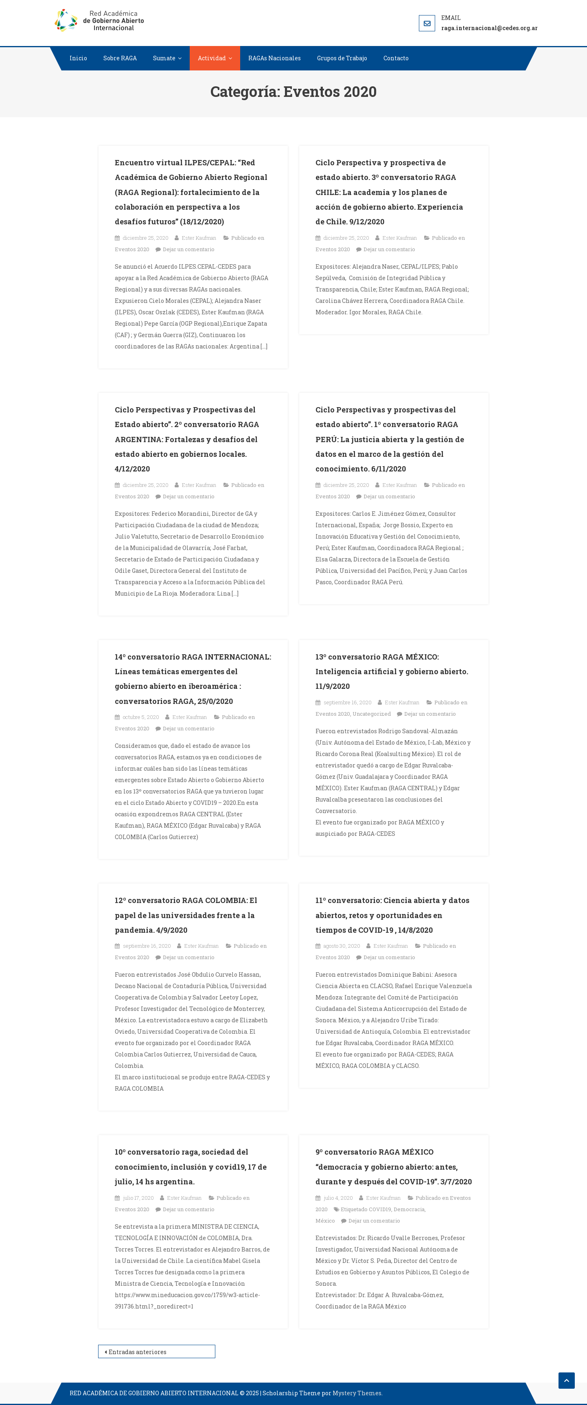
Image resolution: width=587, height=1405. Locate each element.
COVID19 (380, 1209)
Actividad (212, 58)
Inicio (78, 58)
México (325, 1220)
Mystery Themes (357, 1393)
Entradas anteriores (137, 1352)
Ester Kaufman (199, 237)
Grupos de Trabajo (342, 58)
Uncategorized (372, 713)
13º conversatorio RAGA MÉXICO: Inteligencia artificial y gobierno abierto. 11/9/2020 (391, 671)
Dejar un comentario (189, 249)
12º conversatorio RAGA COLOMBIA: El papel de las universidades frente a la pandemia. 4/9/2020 (186, 915)
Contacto (396, 58)
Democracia (409, 1209)
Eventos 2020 (132, 249)
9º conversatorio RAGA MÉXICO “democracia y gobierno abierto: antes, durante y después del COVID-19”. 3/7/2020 (393, 1166)
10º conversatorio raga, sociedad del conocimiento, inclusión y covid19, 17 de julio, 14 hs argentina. (191, 1166)
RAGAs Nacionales (274, 58)
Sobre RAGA (120, 58)
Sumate (164, 58)
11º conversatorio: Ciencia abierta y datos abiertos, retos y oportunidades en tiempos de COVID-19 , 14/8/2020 (392, 915)
